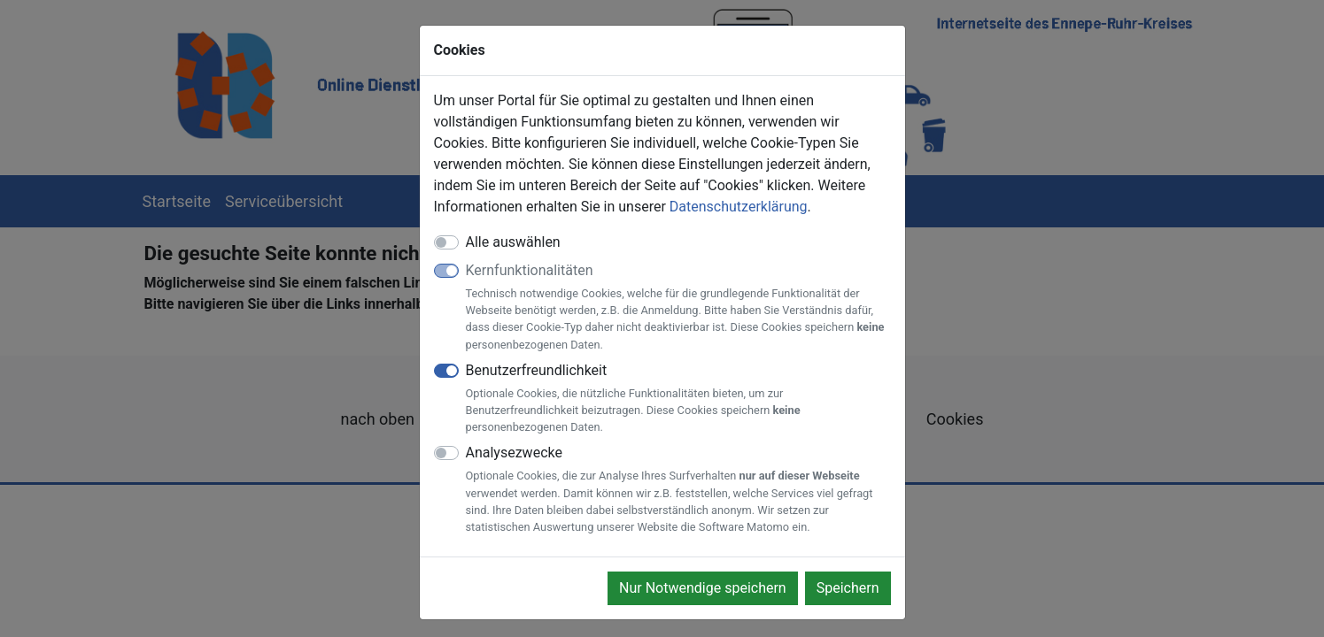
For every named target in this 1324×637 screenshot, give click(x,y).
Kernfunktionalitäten (678, 307)
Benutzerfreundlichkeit (678, 399)
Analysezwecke (678, 489)
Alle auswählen (513, 242)
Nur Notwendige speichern (702, 587)
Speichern (848, 587)
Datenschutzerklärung (739, 206)
